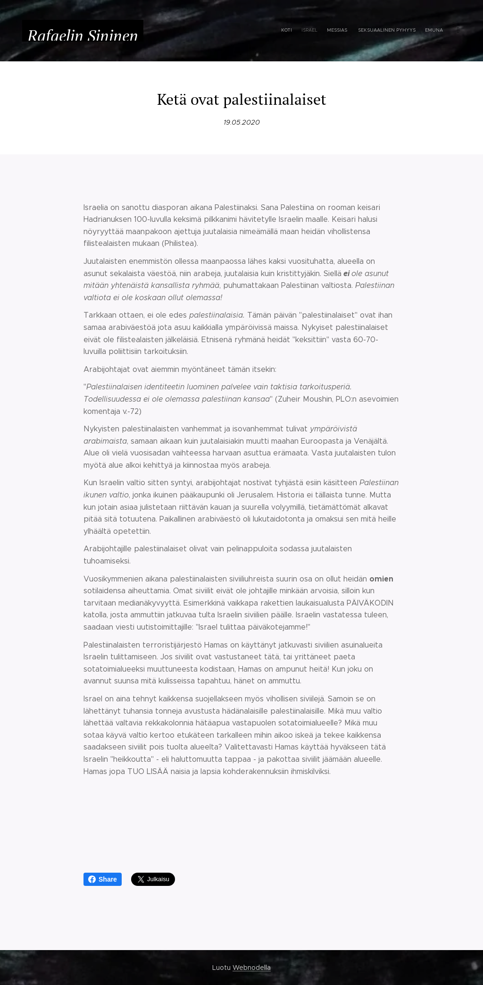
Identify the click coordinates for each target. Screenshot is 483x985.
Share (102, 879)
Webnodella (252, 967)
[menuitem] (339, 30)
